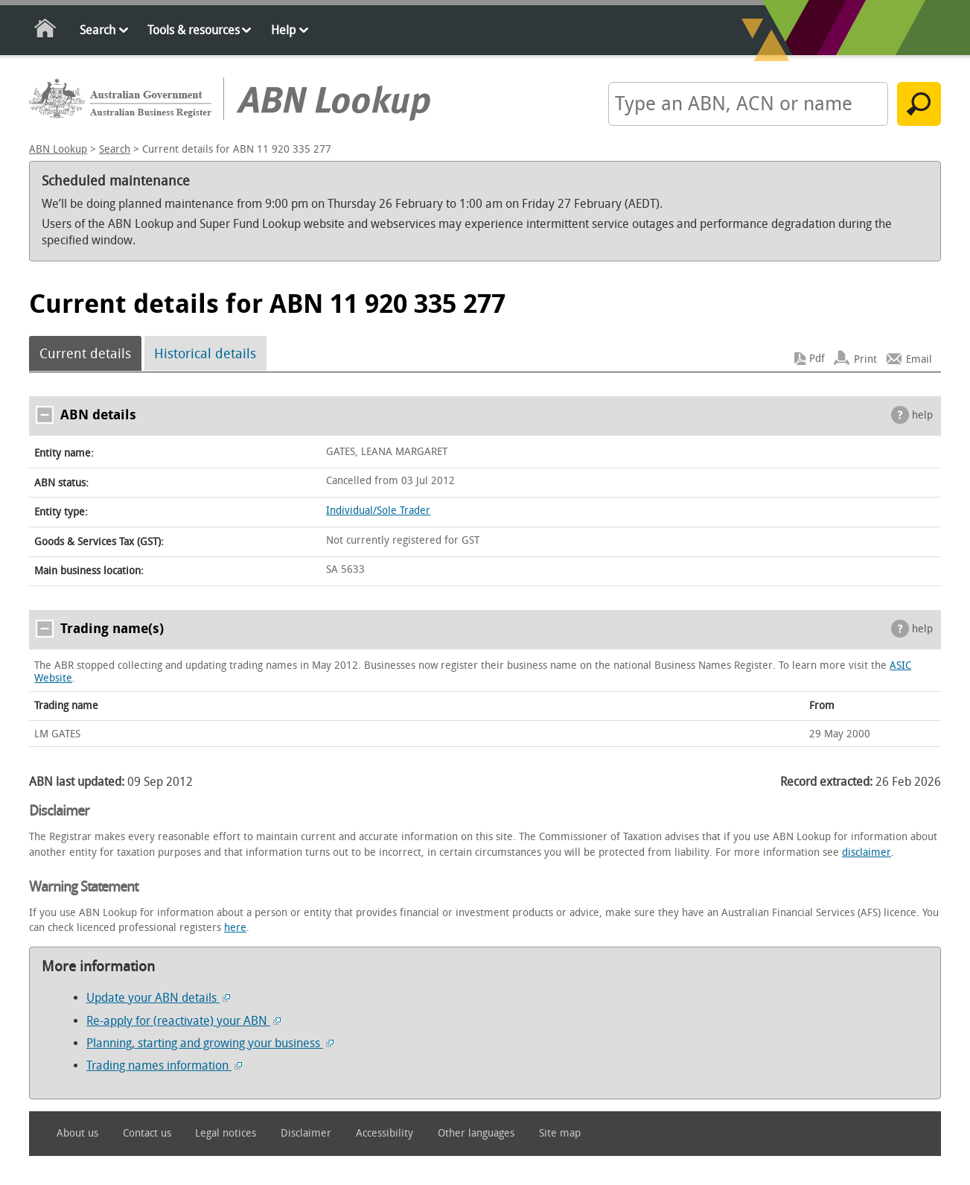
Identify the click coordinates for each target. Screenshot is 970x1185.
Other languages (476, 1133)
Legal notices (225, 1133)
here (235, 927)
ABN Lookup (58, 149)
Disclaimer (306, 1133)
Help (283, 30)
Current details (85, 354)
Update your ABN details (158, 998)
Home (46, 31)
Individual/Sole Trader (378, 510)
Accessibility (384, 1133)
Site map (560, 1133)
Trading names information (164, 1065)
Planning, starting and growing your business (210, 1043)
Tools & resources (193, 30)
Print (865, 358)
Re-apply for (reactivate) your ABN (183, 1021)
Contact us (147, 1133)
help (922, 415)
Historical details (205, 354)
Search (97, 30)
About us (77, 1133)
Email (919, 358)
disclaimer (866, 852)
